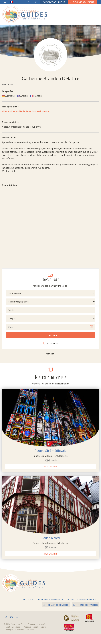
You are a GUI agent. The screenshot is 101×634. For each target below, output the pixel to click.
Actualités (67, 598)
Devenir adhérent (82, 2)
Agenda (55, 598)
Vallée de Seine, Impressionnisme (32, 110)
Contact (50, 334)
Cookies (30, 629)
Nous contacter (85, 604)
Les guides (29, 598)
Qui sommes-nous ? (87, 598)
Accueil (96, 27)
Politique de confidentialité (34, 626)
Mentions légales (12, 626)
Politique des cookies (14, 629)
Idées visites (43, 598)
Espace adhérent (54, 2)
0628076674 (50, 343)
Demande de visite (55, 604)
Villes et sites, (9, 110)
